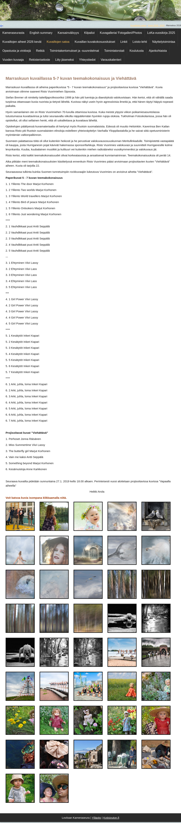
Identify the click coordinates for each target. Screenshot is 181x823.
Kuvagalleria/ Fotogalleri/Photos (121, 32)
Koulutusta (136, 50)
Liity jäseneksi (64, 59)
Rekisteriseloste (39, 59)
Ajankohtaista (158, 50)
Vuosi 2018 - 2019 (156, 25)
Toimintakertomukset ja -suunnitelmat (74, 50)
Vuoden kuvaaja (13, 59)
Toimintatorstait (114, 50)
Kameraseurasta (13, 32)
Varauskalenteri (111, 59)
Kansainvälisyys (68, 32)
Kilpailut (89, 32)
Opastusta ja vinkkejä (16, 50)
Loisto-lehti (139, 41)
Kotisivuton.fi (111, 817)
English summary (40, 32)
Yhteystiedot (87, 59)
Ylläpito (96, 817)
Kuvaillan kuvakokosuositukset (95, 41)
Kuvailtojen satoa (138, 25)
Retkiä (40, 50)
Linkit (123, 41)
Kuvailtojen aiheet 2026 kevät (21, 41)
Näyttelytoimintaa (163, 41)
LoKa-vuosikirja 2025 (161, 32)
